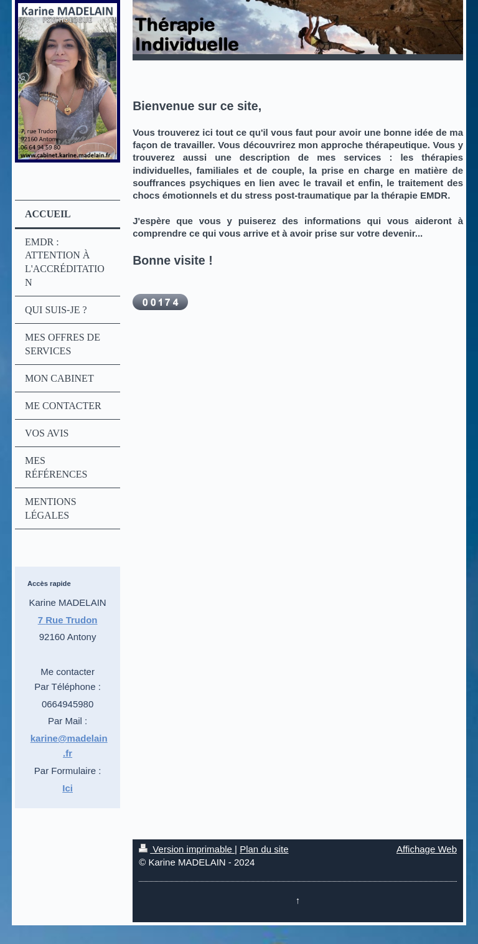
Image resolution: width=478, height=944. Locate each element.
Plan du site (264, 849)
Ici (67, 788)
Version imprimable (187, 849)
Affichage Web (426, 849)
